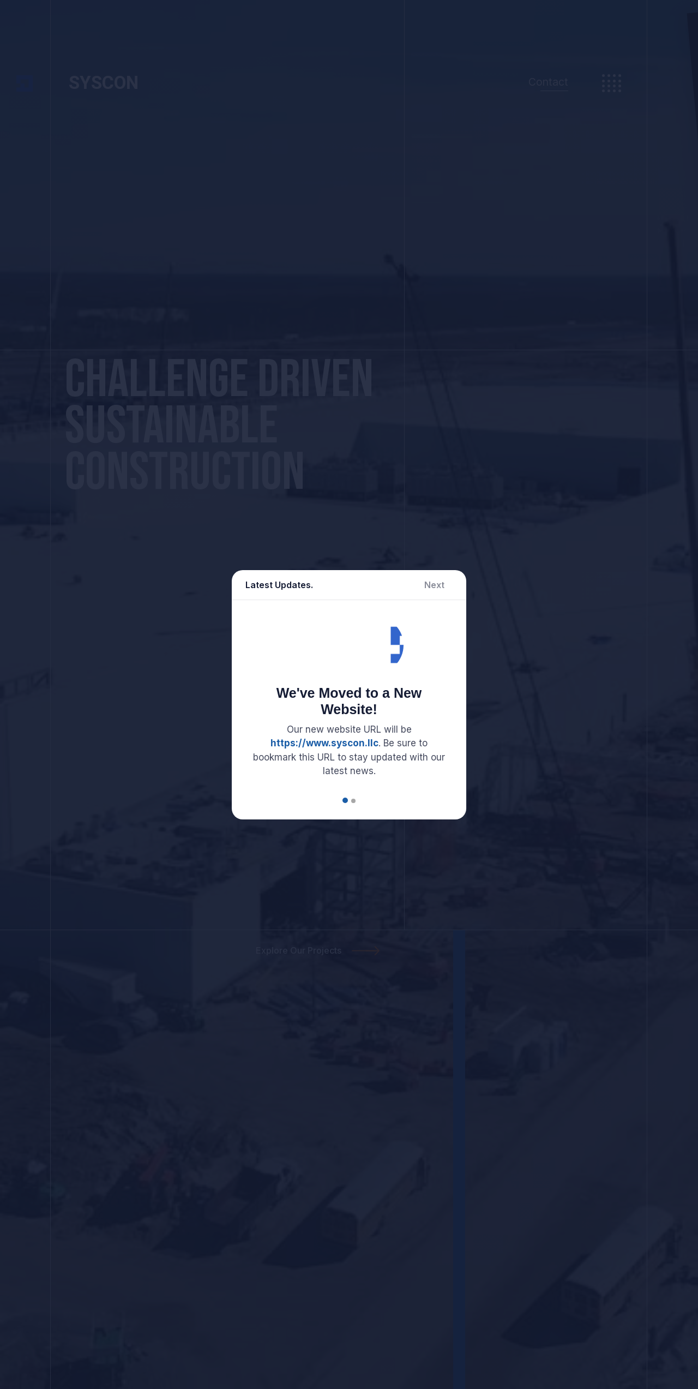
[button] (345, 800)
